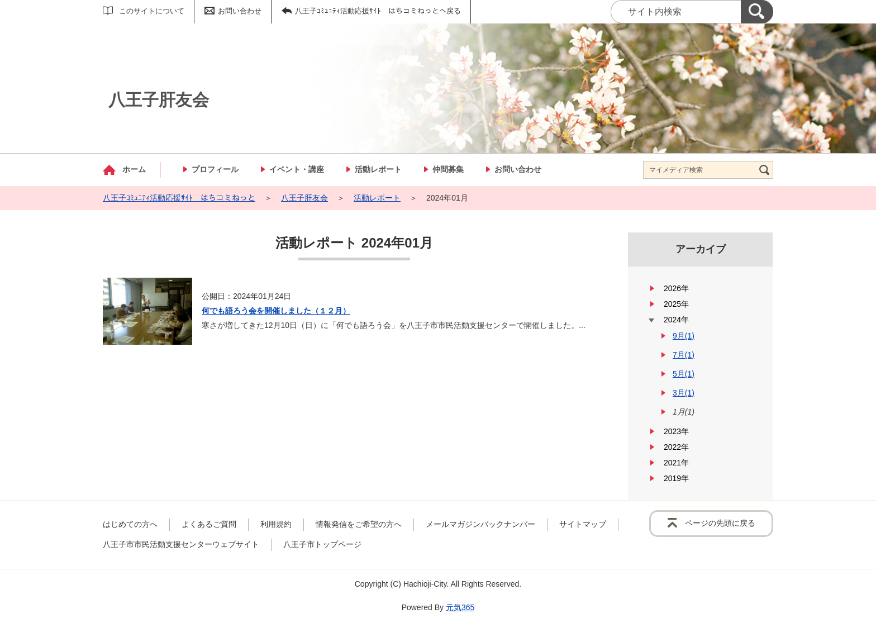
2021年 (676, 462)
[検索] (757, 11)
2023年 (676, 431)
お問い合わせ (239, 11)
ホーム (134, 169)
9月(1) (683, 335)
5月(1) (683, 373)
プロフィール (215, 169)
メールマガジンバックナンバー (480, 524)
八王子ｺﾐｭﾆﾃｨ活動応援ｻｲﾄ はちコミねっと (179, 197)
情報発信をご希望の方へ (359, 524)
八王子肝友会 (304, 197)
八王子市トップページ (322, 544)
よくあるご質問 (209, 524)
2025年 (676, 303)
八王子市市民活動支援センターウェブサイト (181, 544)
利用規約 (276, 524)
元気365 (460, 607)
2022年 (676, 447)
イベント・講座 (296, 169)
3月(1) (683, 392)
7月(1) (683, 354)
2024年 (676, 319)
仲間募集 (448, 169)
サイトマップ (582, 524)
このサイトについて (151, 11)
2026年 (676, 288)
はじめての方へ (130, 524)
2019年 (676, 478)
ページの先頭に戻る (720, 523)
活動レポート (378, 169)
